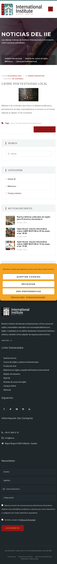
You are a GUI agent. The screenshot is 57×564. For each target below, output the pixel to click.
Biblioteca (12, 186)
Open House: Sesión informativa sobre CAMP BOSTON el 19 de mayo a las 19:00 (33, 244)
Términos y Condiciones (29, 559)
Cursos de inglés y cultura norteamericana (20, 362)
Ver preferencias (28, 291)
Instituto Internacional (36, 76)
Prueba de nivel (9, 366)
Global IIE (12, 179)
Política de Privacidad (27, 520)
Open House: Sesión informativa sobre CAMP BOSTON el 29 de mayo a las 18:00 (33, 231)
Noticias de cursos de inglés (14, 382)
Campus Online (9, 386)
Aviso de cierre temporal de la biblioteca (26, 123)
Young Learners (14, 193)
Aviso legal (12, 557)
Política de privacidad (43, 557)
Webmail (7, 390)
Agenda (6, 378)
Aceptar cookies (29, 276)
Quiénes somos (9, 358)
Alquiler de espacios (11, 374)
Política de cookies (18, 297)
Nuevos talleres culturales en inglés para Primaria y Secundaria (33, 218)
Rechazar (28, 284)
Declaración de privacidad (35, 297)
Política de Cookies (25, 557)
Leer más (6, 340)
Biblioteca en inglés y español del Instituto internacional (26, 370)
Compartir (45, 129)
